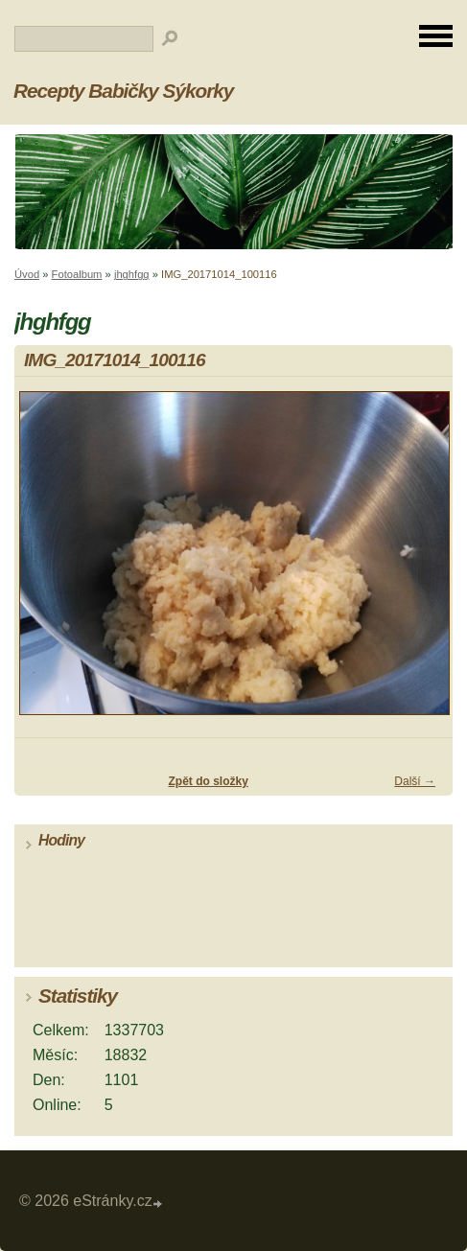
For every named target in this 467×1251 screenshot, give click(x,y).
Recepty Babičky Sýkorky (123, 91)
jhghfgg (132, 274)
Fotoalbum (77, 274)
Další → (414, 781)
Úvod (26, 274)
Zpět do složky (207, 781)
